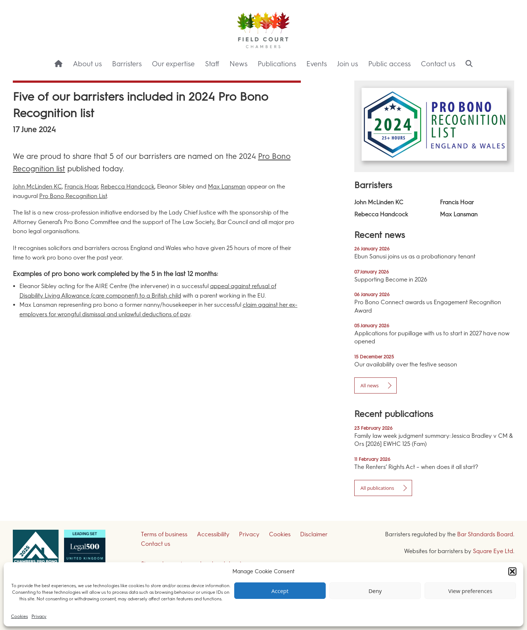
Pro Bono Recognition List (73, 196)
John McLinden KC (37, 186)
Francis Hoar (81, 186)
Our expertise (173, 64)
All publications (377, 488)
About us (87, 64)
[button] (512, 571)
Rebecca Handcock (127, 186)
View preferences (470, 590)
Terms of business (164, 534)
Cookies (19, 616)
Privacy (38, 616)
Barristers (127, 64)
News (238, 64)
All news (369, 385)
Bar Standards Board (485, 534)
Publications (277, 64)
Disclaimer (314, 534)
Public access (389, 64)
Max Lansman (227, 186)
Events (316, 64)
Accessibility (213, 534)
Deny (375, 590)
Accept (280, 590)
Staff (212, 64)
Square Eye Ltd (493, 551)
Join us (347, 64)
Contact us (438, 64)
